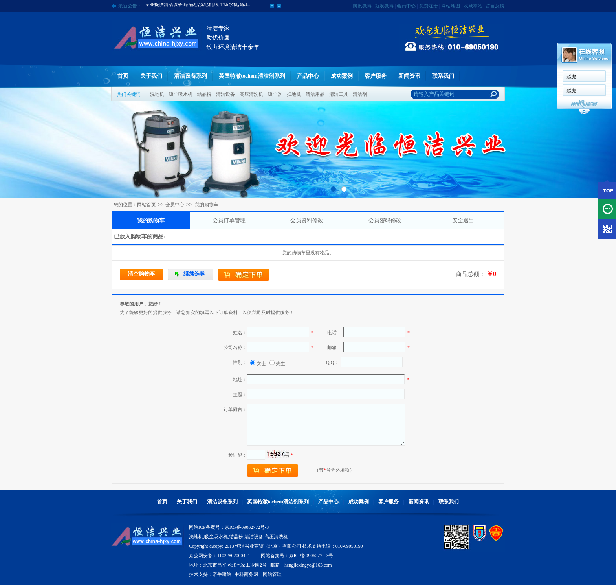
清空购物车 (141, 274)
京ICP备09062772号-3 (247, 527)
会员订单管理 (229, 220)
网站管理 (272, 574)
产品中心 (308, 76)
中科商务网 (246, 574)
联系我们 (443, 76)
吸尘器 (275, 94)
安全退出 (463, 220)
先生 (280, 363)
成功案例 (342, 76)
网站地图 (450, 6)
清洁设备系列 (190, 76)
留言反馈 (495, 6)
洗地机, (196, 536)
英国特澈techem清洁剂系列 (252, 76)
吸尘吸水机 (180, 94)
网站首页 (146, 204)
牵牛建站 (222, 574)
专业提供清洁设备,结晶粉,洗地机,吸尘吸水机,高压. (197, 6)
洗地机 (157, 94)
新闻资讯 (409, 76)
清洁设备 (225, 94)
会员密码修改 (385, 220)
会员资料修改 (306, 220)
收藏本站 (473, 6)
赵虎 (571, 76)
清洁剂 (360, 94)
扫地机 (294, 94)
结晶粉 (204, 94)
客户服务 (376, 76)
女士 (261, 363)
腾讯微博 (362, 6)
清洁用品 (315, 94)
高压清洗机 (251, 94)
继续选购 (194, 274)
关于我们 (151, 76)
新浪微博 (384, 6)
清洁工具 (338, 94)
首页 (122, 76)
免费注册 (428, 6)
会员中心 (406, 6)
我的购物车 (151, 220)
